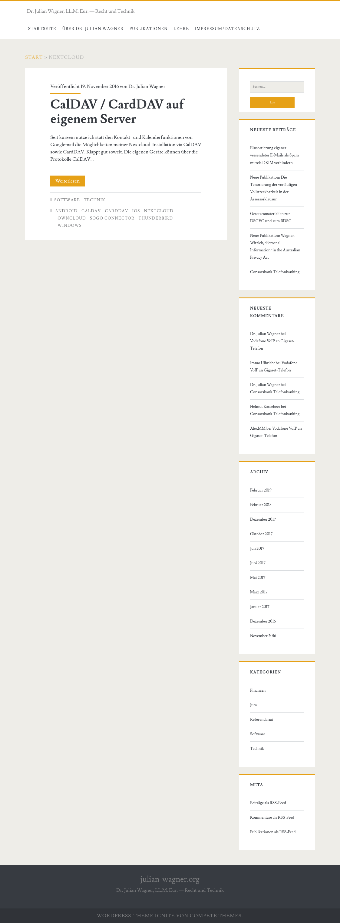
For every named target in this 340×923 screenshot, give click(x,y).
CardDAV (116, 211)
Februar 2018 (261, 504)
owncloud (72, 218)
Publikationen (149, 28)
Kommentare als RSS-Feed (272, 817)
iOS (136, 211)
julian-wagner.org (170, 879)
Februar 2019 (261, 490)
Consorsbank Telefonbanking (274, 272)
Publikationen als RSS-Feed (273, 832)
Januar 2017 (259, 606)
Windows (70, 225)
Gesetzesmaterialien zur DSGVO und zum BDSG (271, 217)
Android (66, 211)
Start (34, 57)
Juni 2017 (258, 563)
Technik (94, 200)
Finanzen (258, 690)
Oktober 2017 (261, 534)
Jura (253, 705)
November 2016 (263, 635)
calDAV (91, 211)
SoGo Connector (112, 218)
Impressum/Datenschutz (227, 28)
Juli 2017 (257, 548)
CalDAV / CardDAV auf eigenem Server (117, 111)
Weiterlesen (70, 181)
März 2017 (259, 592)
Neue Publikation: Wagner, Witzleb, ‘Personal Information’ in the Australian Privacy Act (275, 246)
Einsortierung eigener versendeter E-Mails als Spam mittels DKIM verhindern (274, 155)
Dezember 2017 (263, 519)
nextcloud (158, 211)
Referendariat (261, 719)
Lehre (181, 28)
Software (67, 200)
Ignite (165, 916)
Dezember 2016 (263, 621)
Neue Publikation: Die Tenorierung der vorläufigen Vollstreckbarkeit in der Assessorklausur (273, 188)
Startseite (42, 28)
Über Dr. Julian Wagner (93, 28)
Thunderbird (156, 218)
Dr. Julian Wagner (146, 86)
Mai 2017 (258, 577)
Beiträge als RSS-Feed (268, 802)
